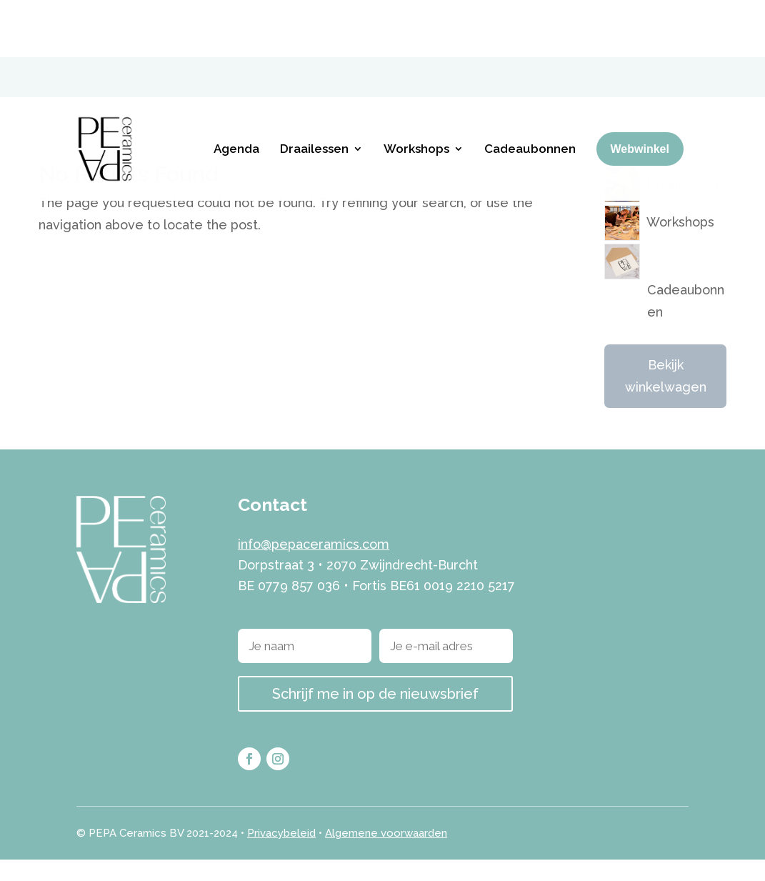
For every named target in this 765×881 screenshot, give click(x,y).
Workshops (416, 91)
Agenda (236, 91)
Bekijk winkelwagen (665, 397)
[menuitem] (642, 18)
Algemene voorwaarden (386, 854)
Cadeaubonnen (530, 91)
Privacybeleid (281, 854)
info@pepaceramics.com (313, 565)
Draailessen (314, 91)
